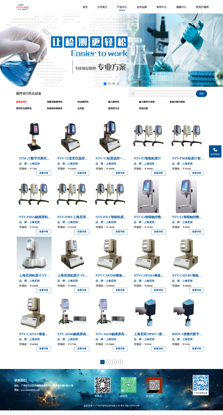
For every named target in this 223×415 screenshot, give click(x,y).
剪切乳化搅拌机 (161, 107)
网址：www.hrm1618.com (28, 394)
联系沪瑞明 (200, 6)
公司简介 (101, 6)
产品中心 (120, 6)
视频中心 (180, 6)
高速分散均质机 (138, 107)
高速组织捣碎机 (184, 107)
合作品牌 (140, 6)
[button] (104, 89)
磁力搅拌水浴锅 (115, 107)
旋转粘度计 (21, 107)
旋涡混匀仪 (44, 113)
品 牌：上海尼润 (29, 168)
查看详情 (43, 177)
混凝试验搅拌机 (46, 107)
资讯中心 (160, 6)
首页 (83, 6)
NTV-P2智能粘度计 (147, 163)
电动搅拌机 (67, 107)
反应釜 (19, 113)
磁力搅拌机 (90, 107)
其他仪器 (66, 113)
